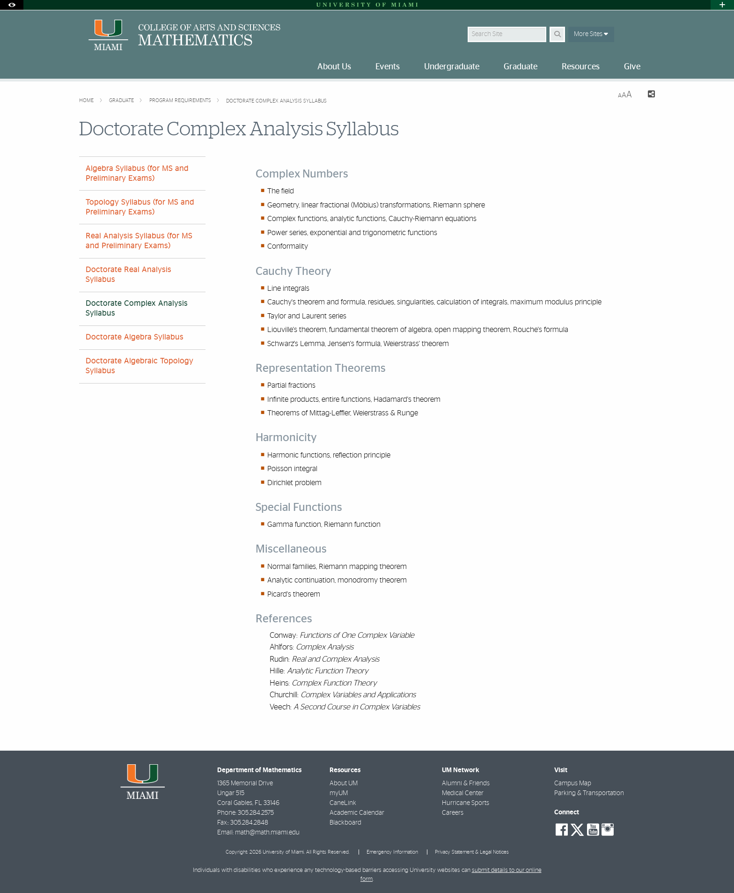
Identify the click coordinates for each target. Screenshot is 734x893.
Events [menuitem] (387, 67)
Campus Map (572, 783)
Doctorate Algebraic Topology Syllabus (139, 366)
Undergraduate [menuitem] (451, 67)
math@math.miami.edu (267, 832)
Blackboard (345, 822)
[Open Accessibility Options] (11, 5)
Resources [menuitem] (581, 67)
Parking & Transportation (589, 793)
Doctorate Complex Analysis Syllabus (276, 100)
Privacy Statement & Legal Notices (472, 852)
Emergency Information (392, 852)
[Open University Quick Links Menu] (722, 5)
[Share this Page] (647, 95)
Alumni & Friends (466, 783)
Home (87, 100)
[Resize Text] (625, 94)
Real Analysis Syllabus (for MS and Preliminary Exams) (139, 241)
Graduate (122, 100)
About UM (344, 783)
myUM (339, 793)
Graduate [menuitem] (520, 67)
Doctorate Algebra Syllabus (135, 337)
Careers (452, 813)
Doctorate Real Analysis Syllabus (128, 274)
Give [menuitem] (632, 67)
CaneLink (343, 803)
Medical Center (463, 793)
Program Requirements (181, 100)
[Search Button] (557, 34)
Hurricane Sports (465, 803)
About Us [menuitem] (334, 67)
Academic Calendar (357, 813)
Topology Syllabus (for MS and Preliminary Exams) (140, 207)
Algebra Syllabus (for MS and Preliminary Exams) (137, 173)
